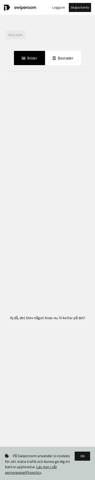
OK (82, 456)
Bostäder (63, 57)
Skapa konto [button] (80, 7)
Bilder (29, 57)
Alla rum (15, 34)
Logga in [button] (58, 7)
